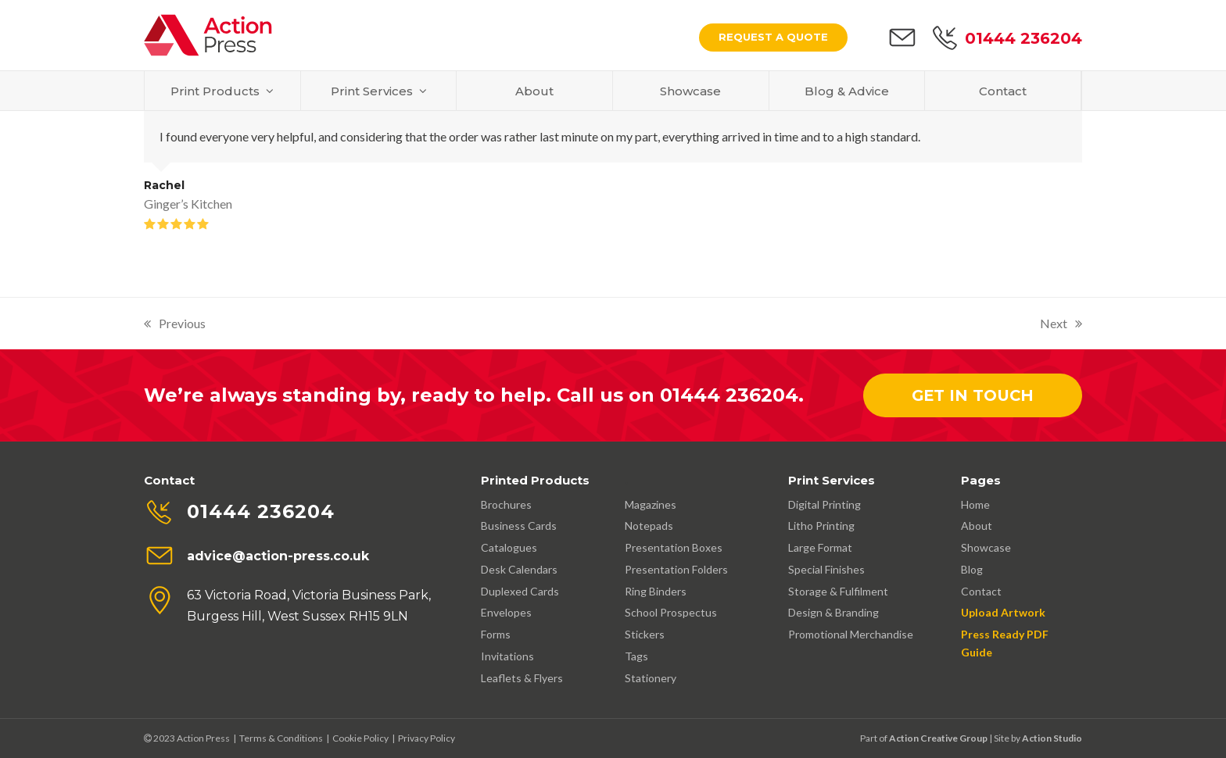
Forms (496, 634)
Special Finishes (826, 569)
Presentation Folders (676, 569)
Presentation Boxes (673, 547)
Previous (175, 325)
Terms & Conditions (281, 738)
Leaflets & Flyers (522, 678)
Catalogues (509, 547)
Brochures (506, 504)
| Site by (1004, 738)
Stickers (645, 634)
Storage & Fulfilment (838, 591)
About (976, 525)
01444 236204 (1023, 38)
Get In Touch (973, 395)
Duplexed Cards (520, 591)
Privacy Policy (426, 738)
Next (1061, 325)
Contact (981, 591)
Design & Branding (833, 612)
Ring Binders (655, 591)
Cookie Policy (360, 738)
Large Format (820, 547)
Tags (636, 656)
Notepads (649, 525)
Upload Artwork (1003, 612)
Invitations (507, 656)
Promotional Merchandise (850, 634)
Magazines (650, 504)
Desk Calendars (519, 569)
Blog (972, 569)
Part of (924, 738)
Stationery (650, 678)
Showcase (986, 547)
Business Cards (519, 525)
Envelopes (506, 612)
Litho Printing (821, 525)
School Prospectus (671, 612)
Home (975, 504)
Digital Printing (824, 504)
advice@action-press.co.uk (278, 556)
